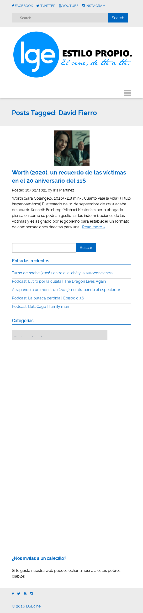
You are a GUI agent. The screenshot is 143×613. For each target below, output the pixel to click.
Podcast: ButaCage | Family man (40, 306)
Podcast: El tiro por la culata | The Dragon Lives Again (59, 281)
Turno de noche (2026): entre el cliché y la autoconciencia (62, 273)
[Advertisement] (48, 373)
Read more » (93, 227)
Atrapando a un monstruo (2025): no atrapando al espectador (66, 289)
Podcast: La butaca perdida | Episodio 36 (48, 298)
